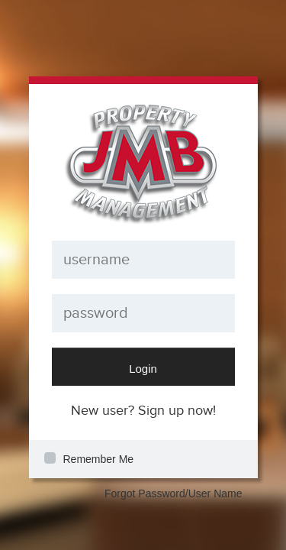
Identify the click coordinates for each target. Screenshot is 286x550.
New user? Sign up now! (143, 411)
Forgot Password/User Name (173, 493)
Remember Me (98, 459)
